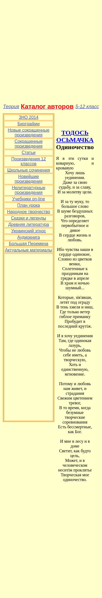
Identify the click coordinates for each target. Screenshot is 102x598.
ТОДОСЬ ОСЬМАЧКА (75, 136)
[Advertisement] (50, 52)
